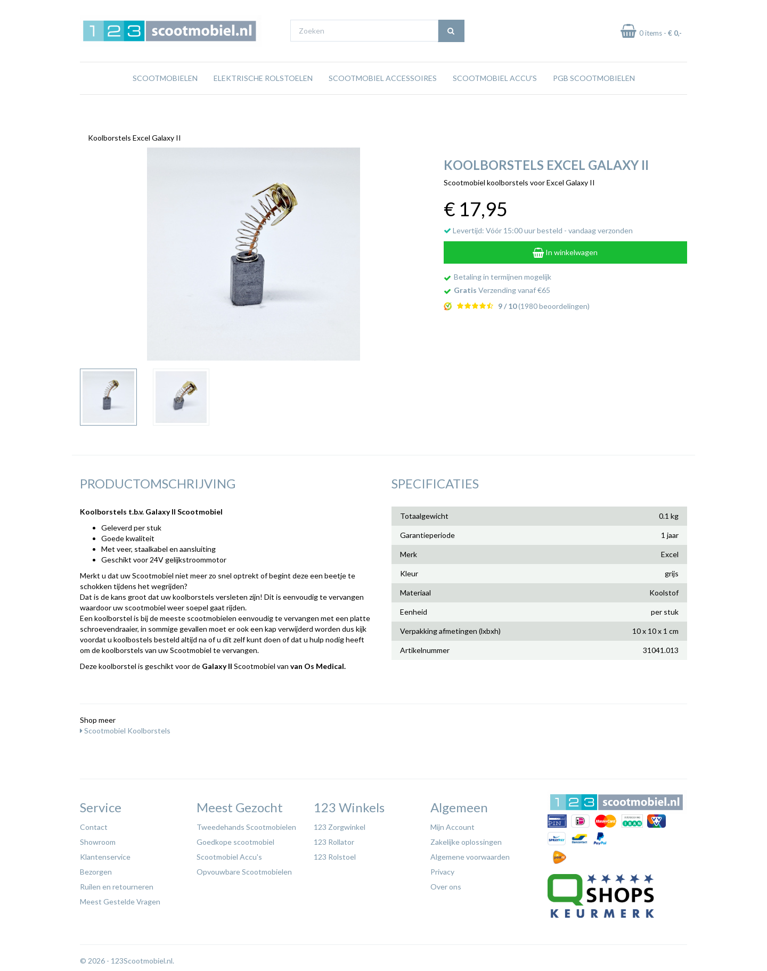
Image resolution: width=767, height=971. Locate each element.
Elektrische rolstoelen (263, 98)
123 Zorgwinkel (339, 824)
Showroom (98, 839)
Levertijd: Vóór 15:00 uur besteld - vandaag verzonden (538, 227)
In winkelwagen (565, 249)
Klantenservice (105, 854)
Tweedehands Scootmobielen (246, 824)
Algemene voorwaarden (470, 854)
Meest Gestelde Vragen (120, 898)
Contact (94, 824)
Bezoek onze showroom (492, 10)
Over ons (445, 883)
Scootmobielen (165, 98)
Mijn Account (452, 824)
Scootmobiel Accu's (495, 98)
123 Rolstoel (335, 854)
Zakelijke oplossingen (466, 839)
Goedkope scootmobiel (235, 839)
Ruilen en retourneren (116, 883)
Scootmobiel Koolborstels (125, 727)
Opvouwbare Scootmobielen (244, 869)
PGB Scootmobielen (594, 98)
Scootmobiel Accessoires (383, 98)
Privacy (442, 869)
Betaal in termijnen (659, 10)
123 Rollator (334, 839)
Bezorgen (96, 869)
